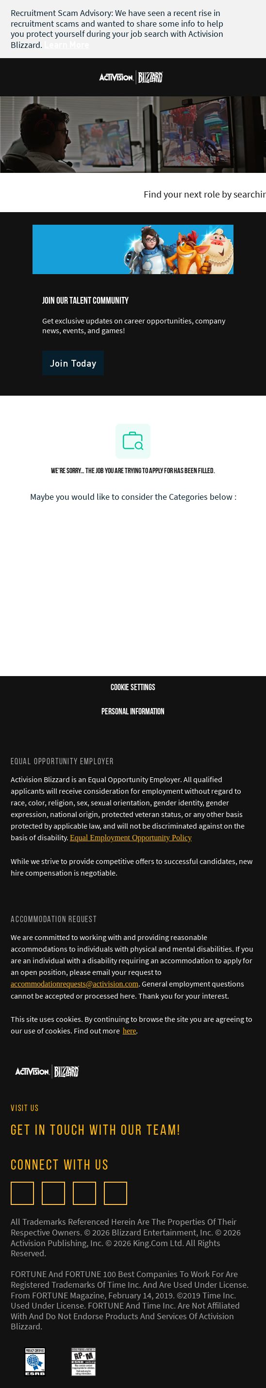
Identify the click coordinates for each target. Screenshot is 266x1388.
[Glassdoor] (22, 1193)
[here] (129, 1031)
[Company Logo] (131, 76)
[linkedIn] (115, 1193)
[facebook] (53, 1193)
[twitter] (84, 1193)
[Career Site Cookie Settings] (133, 688)
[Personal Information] (133, 712)
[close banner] (250, 12)
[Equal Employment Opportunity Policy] (131, 837)
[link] (73, 363)
